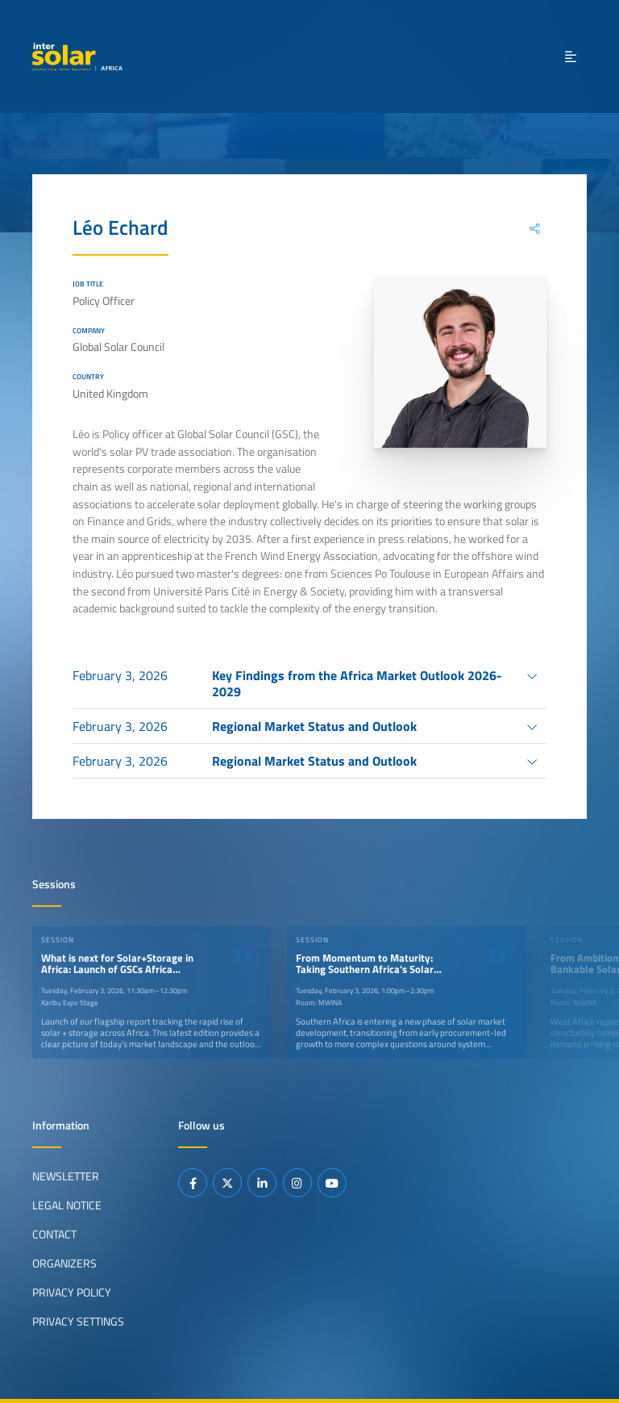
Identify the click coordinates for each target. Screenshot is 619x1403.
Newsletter (65, 1176)
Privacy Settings (78, 1321)
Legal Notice (67, 1205)
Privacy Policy (71, 1292)
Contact (54, 1234)
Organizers (64, 1263)
